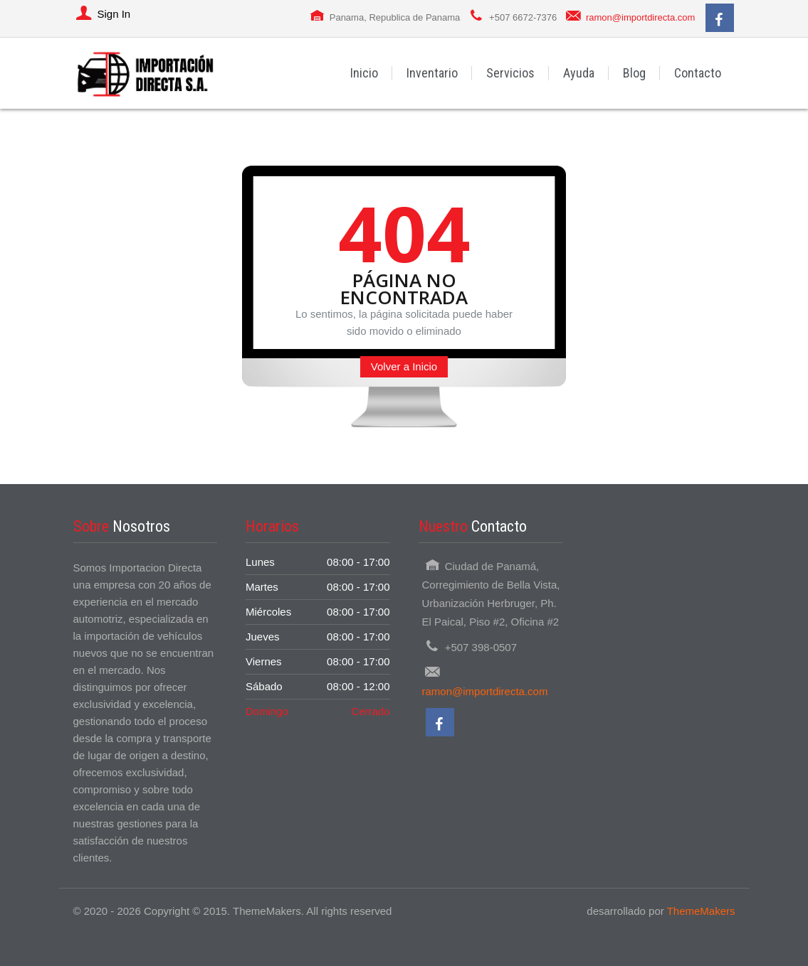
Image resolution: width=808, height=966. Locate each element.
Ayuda (578, 72)
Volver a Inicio (404, 366)
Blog (634, 72)
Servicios (510, 72)
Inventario (432, 72)
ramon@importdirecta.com (640, 17)
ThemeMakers (701, 911)
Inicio (364, 72)
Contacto (697, 72)
